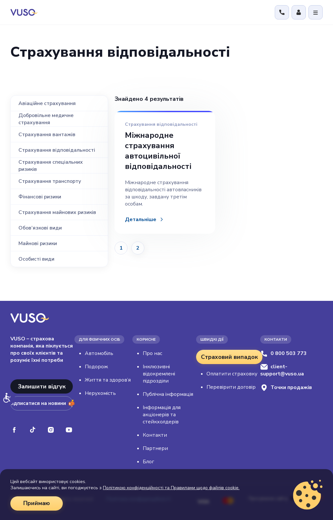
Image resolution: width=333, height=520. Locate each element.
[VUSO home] (24, 12)
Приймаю (36, 503)
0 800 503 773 (283, 353)
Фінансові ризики (39, 196)
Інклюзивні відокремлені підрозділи (159, 373)
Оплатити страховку (231, 373)
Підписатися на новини (41, 403)
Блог (148, 461)
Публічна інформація (168, 394)
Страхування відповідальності (56, 150)
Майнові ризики (37, 243)
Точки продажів (286, 388)
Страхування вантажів (46, 134)
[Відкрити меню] (315, 12)
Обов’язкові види (40, 227)
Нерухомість (100, 393)
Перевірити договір (231, 387)
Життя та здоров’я (108, 380)
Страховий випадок (229, 357)
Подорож (96, 366)
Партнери (155, 448)
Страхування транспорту (49, 181)
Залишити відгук (42, 386)
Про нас (152, 353)
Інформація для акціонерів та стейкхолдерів (162, 414)
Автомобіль (99, 353)
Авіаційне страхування (47, 103)
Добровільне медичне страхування (45, 119)
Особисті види (36, 259)
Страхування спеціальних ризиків (50, 166)
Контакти (155, 435)
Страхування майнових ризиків (57, 212)
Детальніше (140, 219)
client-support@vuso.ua (282, 370)
